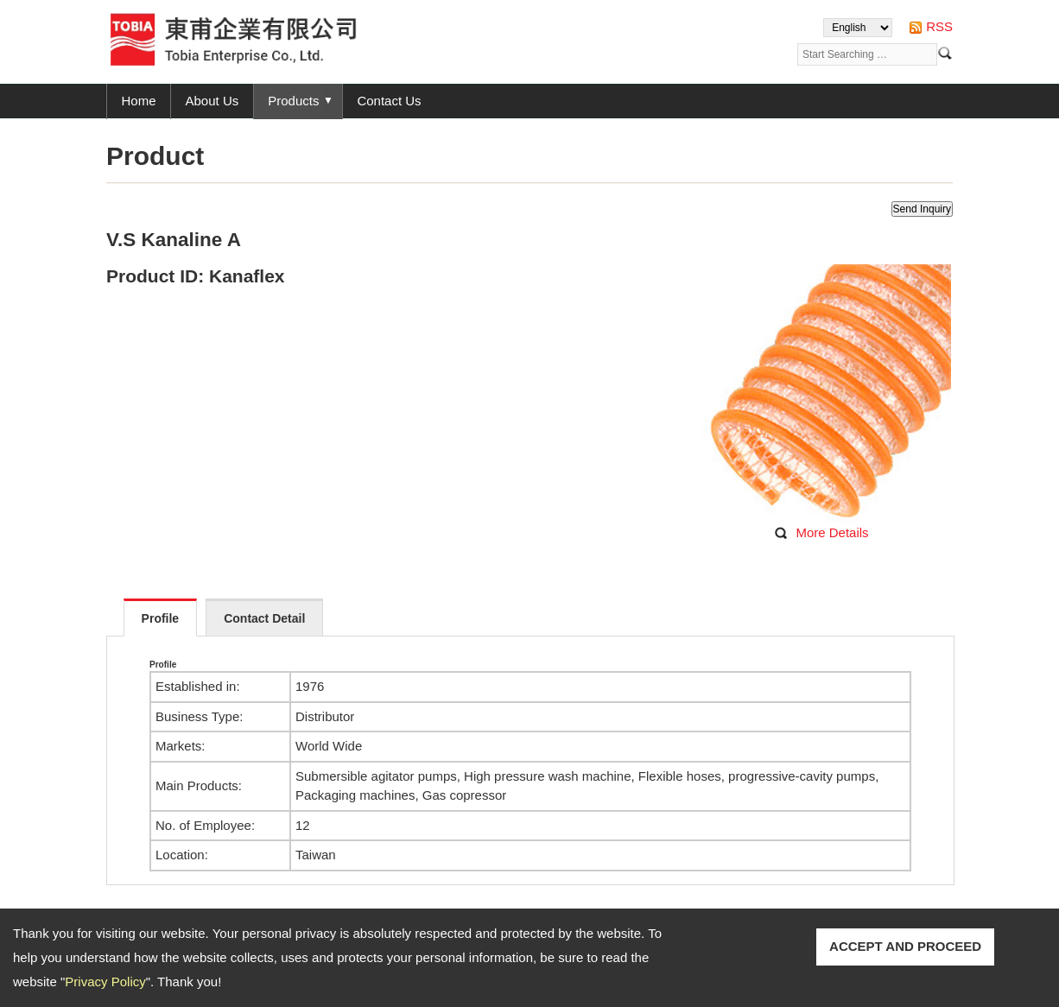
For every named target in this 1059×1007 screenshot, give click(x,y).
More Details (832, 532)
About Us (212, 100)
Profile (161, 618)
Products (293, 100)
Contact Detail (264, 618)
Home (139, 100)
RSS (939, 26)
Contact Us (389, 100)
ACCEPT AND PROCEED (905, 946)
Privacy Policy (105, 981)
